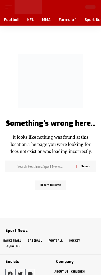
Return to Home (50, 185)
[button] (10, 7)
